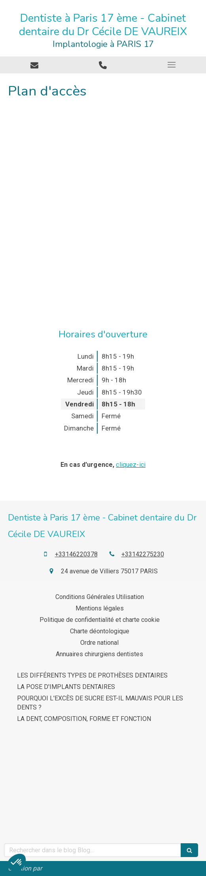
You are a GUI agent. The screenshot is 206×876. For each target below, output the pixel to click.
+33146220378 (76, 554)
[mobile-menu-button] (171, 65)
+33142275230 (142, 554)
